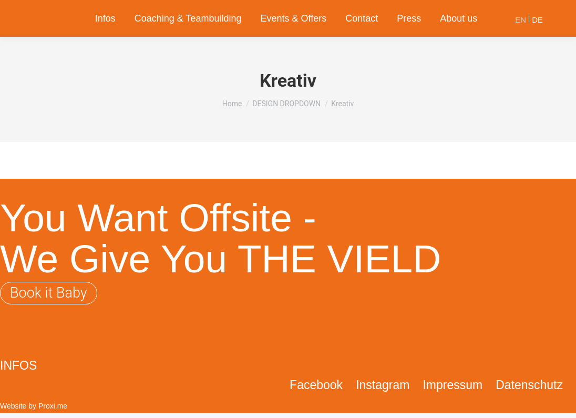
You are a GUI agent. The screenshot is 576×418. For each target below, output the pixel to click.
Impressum (452, 385)
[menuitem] (105, 18)
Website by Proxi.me (33, 406)
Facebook (316, 385)
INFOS (18, 365)
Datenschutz (529, 385)
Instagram (382, 385)
